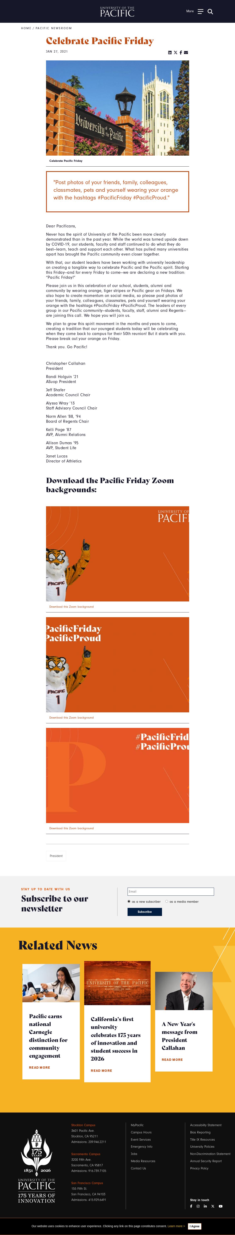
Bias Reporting (200, 1132)
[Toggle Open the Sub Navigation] (194, 11)
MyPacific (137, 1125)
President (56, 856)
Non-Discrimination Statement (210, 1154)
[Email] (186, 53)
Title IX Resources (202, 1139)
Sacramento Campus (85, 1154)
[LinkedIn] (170, 53)
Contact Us (138, 1168)
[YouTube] (222, 1206)
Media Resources (143, 1161)
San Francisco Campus (87, 1183)
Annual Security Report (206, 1161)
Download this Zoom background (71, 606)
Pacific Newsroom (54, 28)
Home (26, 28)
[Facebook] (181, 53)
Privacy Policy (199, 1168)
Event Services (141, 1139)
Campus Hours (141, 1132)
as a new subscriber (146, 902)
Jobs (134, 1154)
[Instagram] (200, 1206)
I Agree (195, 1226)
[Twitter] (176, 53)
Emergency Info (141, 1147)
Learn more (175, 1226)
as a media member (184, 902)
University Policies (202, 1147)
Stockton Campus (83, 1125)
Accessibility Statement (205, 1125)
